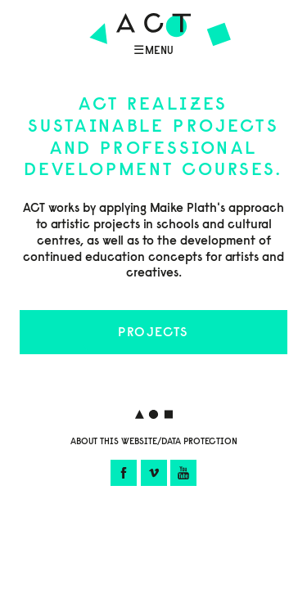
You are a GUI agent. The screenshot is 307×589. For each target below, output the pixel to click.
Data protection (199, 441)
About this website (113, 441)
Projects (153, 331)
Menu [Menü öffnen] (159, 50)
